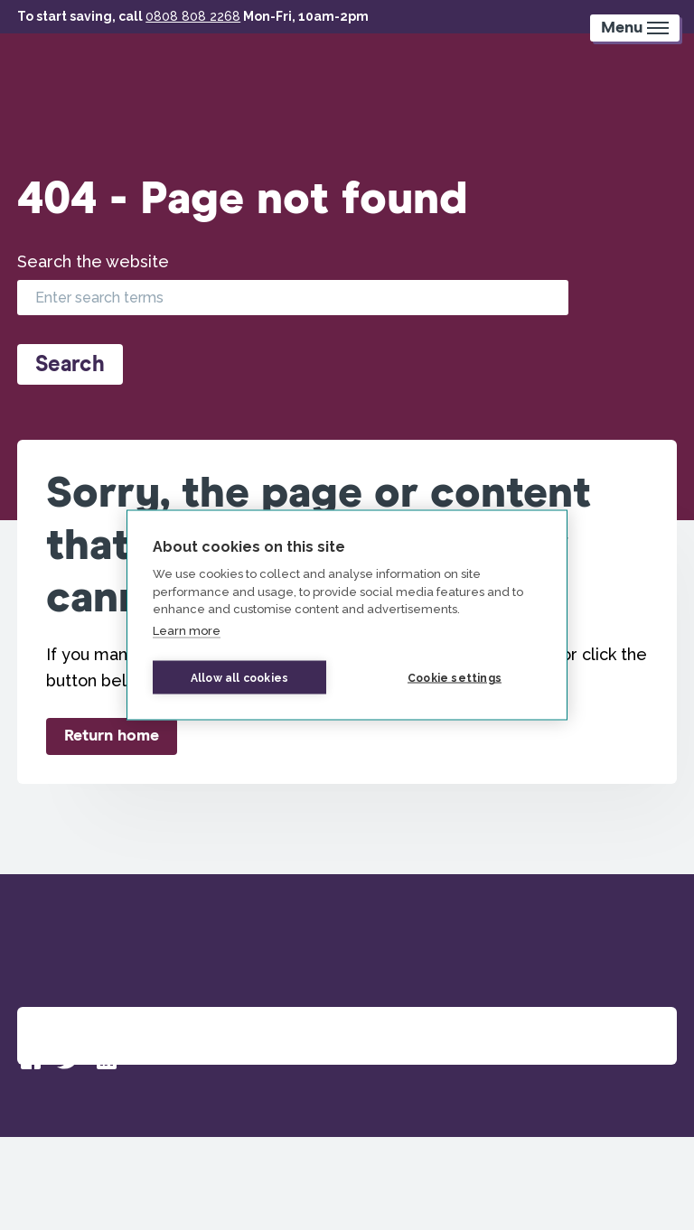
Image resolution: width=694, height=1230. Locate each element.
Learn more (186, 630)
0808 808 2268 (192, 16)
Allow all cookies (239, 677)
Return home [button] (111, 736)
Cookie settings (455, 677)
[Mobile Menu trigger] (635, 28)
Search (70, 365)
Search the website (93, 261)
